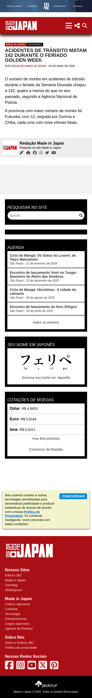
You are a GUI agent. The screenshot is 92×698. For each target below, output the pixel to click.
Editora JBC (13, 575)
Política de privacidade (21, 647)
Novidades (34, 44)
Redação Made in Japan (29, 65)
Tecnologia (12, 614)
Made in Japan (15, 44)
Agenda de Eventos (19, 628)
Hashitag (11, 585)
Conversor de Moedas (46, 449)
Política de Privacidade (22, 514)
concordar (73, 496)
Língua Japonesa (17, 623)
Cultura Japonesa (17, 604)
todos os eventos (46, 322)
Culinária (11, 609)
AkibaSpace (13, 590)
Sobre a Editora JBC (19, 643)
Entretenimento (15, 619)
